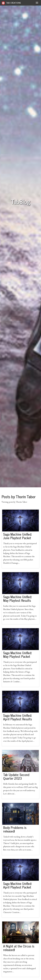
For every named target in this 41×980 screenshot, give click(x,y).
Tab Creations (11, 3)
